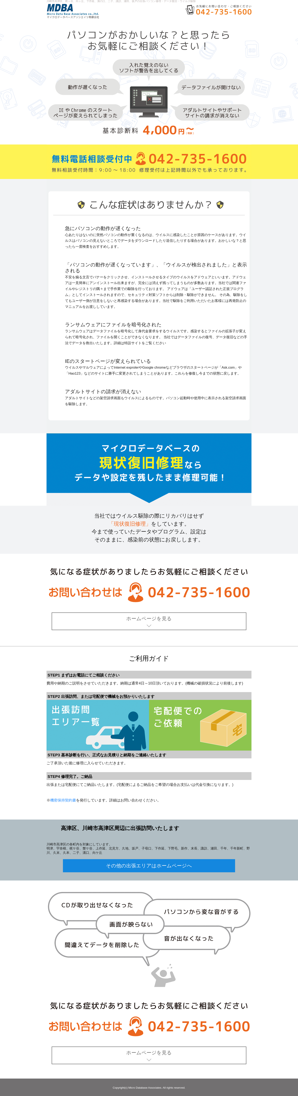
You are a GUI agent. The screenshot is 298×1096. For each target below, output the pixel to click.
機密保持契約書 (63, 800)
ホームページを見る (149, 622)
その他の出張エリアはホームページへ (149, 865)
